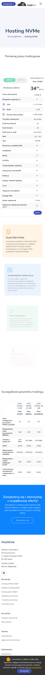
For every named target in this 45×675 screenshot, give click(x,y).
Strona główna (14, 36)
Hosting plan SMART (9, 592)
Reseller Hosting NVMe (10, 588)
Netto (9, 80)
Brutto (21, 80)
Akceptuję (24, 671)
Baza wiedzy (6, 622)
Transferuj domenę (9, 600)
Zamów (37, 213)
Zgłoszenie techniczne (10, 640)
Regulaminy (6, 654)
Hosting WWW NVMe (9, 584)
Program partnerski (9, 618)
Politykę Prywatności (33, 667)
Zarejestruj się (22, 517)
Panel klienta (6, 636)
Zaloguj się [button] (7, 4)
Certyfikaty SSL (7, 604)
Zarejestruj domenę (9, 596)
